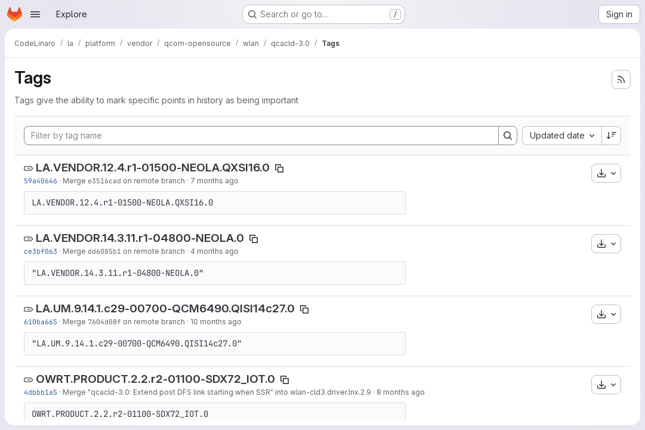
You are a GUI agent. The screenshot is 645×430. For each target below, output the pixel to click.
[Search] (507, 135)
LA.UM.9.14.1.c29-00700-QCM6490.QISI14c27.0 (165, 308)
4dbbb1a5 (40, 392)
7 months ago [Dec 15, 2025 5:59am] (214, 180)
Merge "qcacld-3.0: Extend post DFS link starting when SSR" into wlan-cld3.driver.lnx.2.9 (217, 392)
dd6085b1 (104, 251)
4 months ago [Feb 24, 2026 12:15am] (214, 251)
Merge (75, 180)
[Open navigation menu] (35, 14)
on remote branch (153, 180)
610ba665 (40, 321)
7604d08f (104, 321)
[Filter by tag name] (261, 135)
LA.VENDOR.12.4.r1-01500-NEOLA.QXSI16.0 (153, 167)
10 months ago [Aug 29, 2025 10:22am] (216, 321)
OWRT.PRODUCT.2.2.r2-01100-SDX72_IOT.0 (155, 379)
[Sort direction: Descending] (611, 135)
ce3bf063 (40, 251)
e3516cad (104, 180)
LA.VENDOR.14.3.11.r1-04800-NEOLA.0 (140, 238)
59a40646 (40, 180)
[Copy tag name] (279, 168)
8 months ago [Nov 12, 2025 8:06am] (400, 392)
